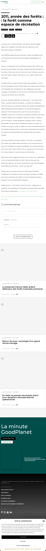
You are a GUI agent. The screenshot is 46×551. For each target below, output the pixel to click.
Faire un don (36, 2)
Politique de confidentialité (33, 549)
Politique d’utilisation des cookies (14, 549)
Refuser (23, 541)
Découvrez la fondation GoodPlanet (12, 504)
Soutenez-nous (6, 498)
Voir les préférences (23, 545)
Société (15, 9)
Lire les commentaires (23, 236)
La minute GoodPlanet (8, 501)
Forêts (11, 29)
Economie (4, 29)
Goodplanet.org (8, 438)
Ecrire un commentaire (10, 211)
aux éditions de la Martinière (27, 191)
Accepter (23, 537)
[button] (43, 521)
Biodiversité (5, 9)
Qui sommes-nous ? (7, 489)
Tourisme (19, 29)
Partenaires (4, 492)
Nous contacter (6, 495)
